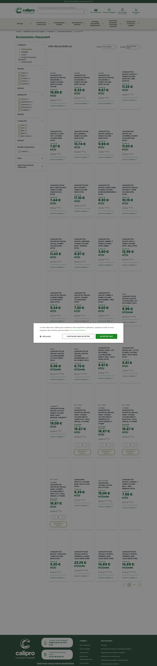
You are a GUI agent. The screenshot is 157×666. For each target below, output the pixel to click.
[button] (45, 336)
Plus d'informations (77, 330)
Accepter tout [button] (106, 336)
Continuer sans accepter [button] (78, 336)
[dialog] (78, 333)
